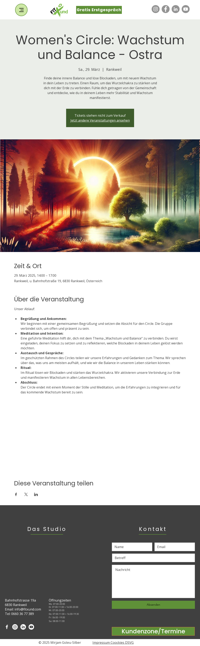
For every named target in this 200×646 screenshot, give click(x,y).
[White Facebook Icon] (7, 627)
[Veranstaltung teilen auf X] (26, 494)
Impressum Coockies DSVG (113, 642)
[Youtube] (31, 627)
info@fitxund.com (27, 609)
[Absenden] (153, 605)
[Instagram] (156, 9)
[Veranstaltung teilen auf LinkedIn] (36, 494)
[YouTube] (186, 9)
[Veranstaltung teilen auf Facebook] (16, 494)
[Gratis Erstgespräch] (99, 10)
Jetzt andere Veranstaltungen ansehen (100, 120)
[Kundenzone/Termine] (153, 631)
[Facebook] (166, 9)
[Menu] (21, 10)
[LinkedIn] (176, 9)
